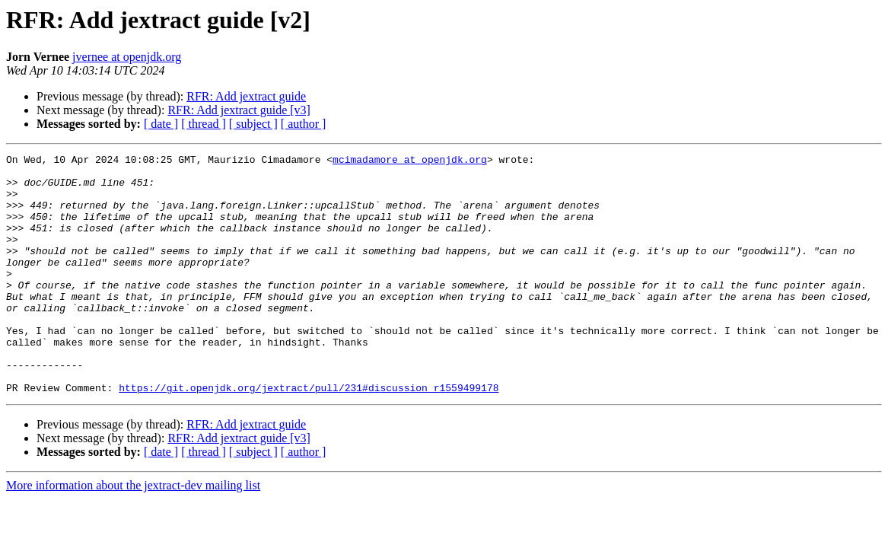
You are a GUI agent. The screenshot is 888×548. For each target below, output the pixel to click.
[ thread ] (203, 123)
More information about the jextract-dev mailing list (133, 533)
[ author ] (303, 123)
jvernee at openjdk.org (126, 56)
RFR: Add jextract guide (246, 96)
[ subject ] (253, 123)
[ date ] (161, 123)
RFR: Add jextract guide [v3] (238, 110)
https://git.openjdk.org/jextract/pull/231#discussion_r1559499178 (308, 435)
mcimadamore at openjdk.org (410, 161)
